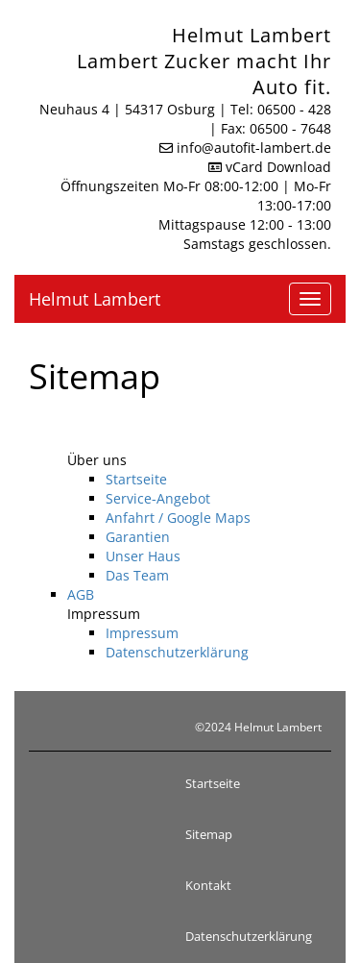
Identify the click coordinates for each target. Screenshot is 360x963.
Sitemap (208, 834)
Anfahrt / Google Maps (178, 517)
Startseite (136, 479)
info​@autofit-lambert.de (254, 147)
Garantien (138, 537)
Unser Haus (143, 556)
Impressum (142, 633)
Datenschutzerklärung (177, 652)
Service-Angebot (158, 498)
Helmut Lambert (94, 298)
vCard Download (269, 167)
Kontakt (208, 885)
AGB (80, 594)
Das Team (137, 575)
